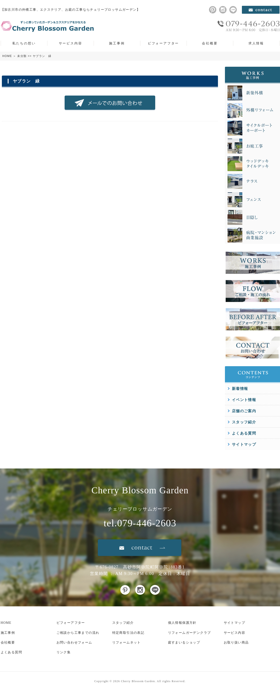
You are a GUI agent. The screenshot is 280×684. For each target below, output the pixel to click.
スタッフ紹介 (244, 422)
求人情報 (256, 43)
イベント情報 (244, 400)
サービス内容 (70, 43)
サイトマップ (244, 444)
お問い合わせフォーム (74, 642)
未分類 (21, 56)
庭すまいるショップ (184, 642)
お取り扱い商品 (236, 642)
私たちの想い (24, 43)
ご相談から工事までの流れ (77, 632)
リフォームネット (126, 642)
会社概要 (209, 43)
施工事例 (117, 43)
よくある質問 (244, 433)
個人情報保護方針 (182, 622)
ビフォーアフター (163, 43)
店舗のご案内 (244, 411)
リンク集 (63, 652)
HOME (7, 56)
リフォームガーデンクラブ (189, 632)
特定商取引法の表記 (128, 632)
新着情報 (240, 389)
